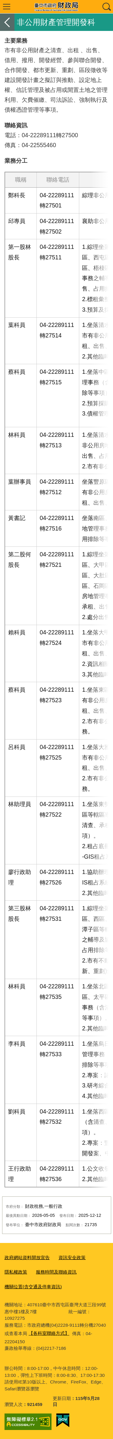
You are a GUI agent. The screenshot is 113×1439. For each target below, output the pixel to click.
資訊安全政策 (72, 1257)
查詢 (106, 6)
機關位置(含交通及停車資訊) (33, 1286)
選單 (6, 6)
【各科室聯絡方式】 (49, 1333)
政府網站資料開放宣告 (27, 1257)
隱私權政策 (16, 1271)
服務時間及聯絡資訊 (56, 1271)
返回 (7, 22)
